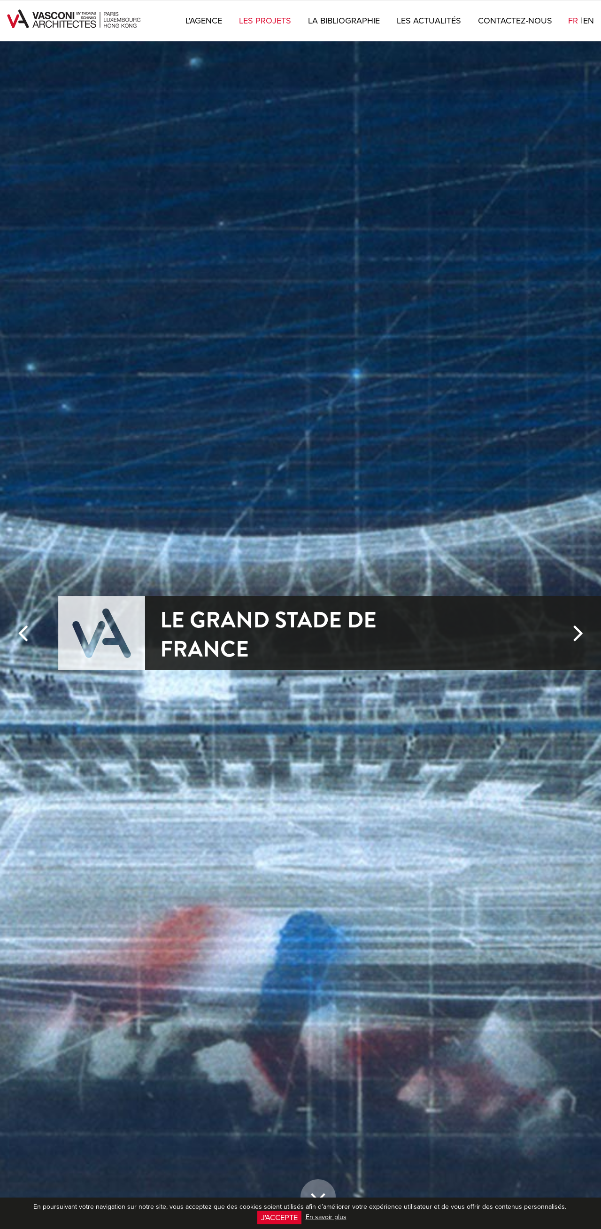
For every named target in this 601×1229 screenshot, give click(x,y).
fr (575, 20)
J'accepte (279, 1217)
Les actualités (429, 20)
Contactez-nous (515, 20)
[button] (23, 922)
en (588, 20)
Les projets (265, 20)
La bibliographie (344, 20)
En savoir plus (326, 1216)
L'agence (203, 20)
